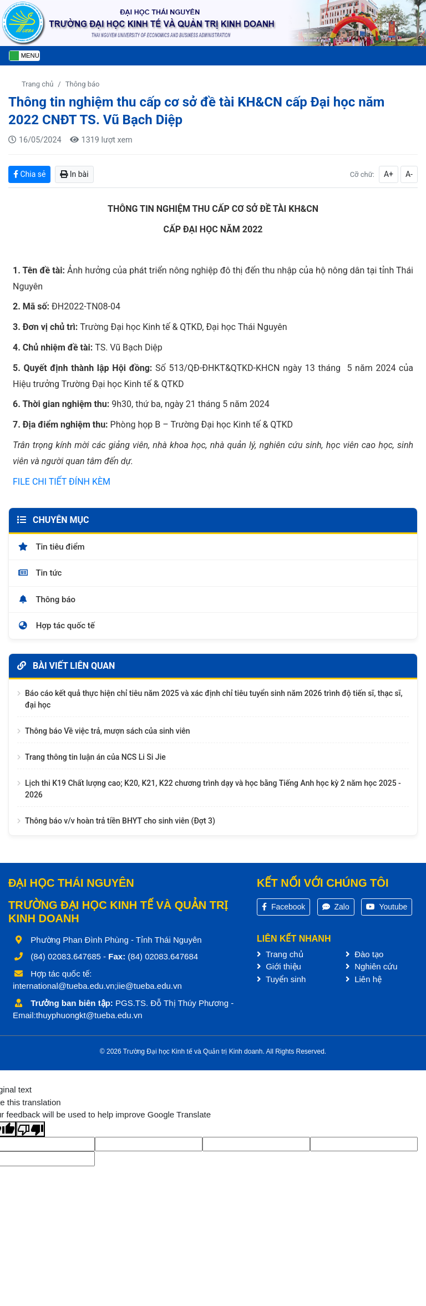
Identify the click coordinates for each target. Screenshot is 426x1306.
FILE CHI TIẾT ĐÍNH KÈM (61, 481)
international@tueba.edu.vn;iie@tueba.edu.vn (97, 985)
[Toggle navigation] (24, 55)
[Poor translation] (30, 1129)
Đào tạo (364, 954)
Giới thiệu (279, 966)
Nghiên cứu (372, 966)
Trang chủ (37, 84)
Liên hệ (364, 979)
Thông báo (82, 84)
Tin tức (39, 573)
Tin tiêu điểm (51, 547)
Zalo (335, 906)
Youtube (387, 906)
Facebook (283, 906)
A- (409, 174)
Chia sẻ (29, 174)
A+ (388, 174)
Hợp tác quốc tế (56, 626)
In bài (74, 174)
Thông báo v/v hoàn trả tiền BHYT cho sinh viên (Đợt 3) (120, 820)
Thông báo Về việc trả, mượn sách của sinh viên (107, 730)
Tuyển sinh (281, 979)
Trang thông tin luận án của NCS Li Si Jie (95, 757)
